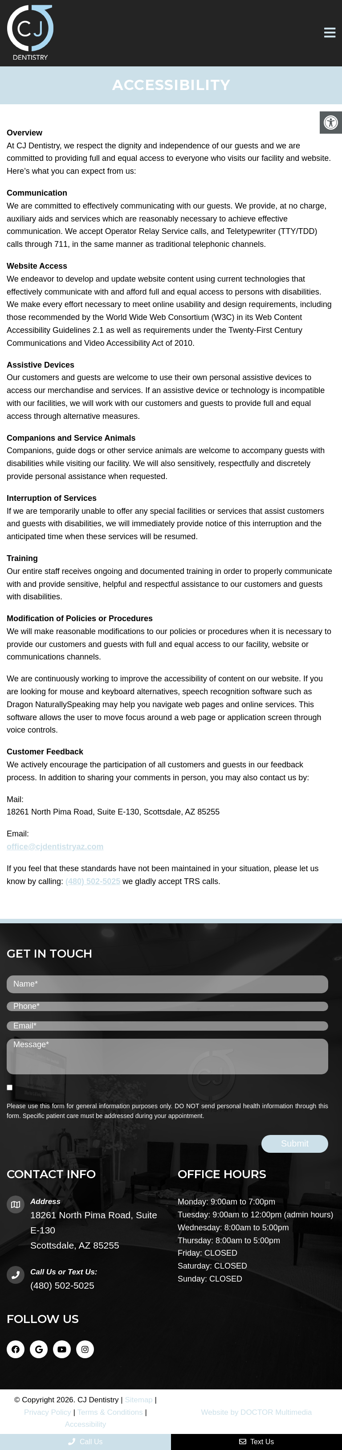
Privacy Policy (47, 1412)
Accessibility (85, 1424)
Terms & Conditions (109, 1412)
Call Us (85, 1442)
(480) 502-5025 (92, 881)
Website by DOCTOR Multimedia (256, 1412)
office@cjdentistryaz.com (55, 846)
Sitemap (138, 1400)
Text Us (256, 1442)
